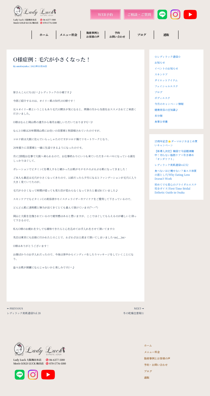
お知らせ (160, 62)
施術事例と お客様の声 (92, 35)
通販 (166, 34)
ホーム (44, 34)
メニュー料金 (68, 34)
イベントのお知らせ (166, 68)
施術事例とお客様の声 (157, 358)
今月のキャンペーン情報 (169, 104)
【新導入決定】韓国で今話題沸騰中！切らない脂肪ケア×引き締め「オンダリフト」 (174, 155)
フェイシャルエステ (166, 86)
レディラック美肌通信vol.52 (171, 165)
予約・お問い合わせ (156, 365)
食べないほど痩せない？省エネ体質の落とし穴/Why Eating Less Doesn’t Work (176, 175)
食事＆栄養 (161, 121)
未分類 (158, 116)
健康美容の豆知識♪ (166, 110)
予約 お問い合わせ (117, 35)
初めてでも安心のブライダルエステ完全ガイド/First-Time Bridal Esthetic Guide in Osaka (176, 188)
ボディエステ (162, 98)
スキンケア (161, 74)
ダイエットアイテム (166, 80)
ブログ (141, 34)
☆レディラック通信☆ (168, 57)
